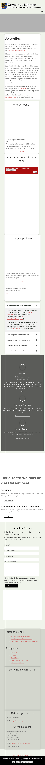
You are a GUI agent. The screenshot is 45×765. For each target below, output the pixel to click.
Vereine (13, 655)
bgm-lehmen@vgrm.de (19, 721)
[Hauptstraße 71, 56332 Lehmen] (22, 605)
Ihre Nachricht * (10, 562)
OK (13, 762)
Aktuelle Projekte (22, 405)
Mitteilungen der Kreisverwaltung (22, 639)
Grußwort (22, 373)
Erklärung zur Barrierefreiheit (22, 755)
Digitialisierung (22, 429)
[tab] (22, 305)
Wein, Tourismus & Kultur (19, 660)
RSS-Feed (23, 89)
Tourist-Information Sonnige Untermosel (24, 641)
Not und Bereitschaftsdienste (20, 636)
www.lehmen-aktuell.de (17, 50)
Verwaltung (14, 658)
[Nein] (43, 760)
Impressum (22, 752)
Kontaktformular (11, 97)
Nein (17, 762)
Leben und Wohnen (17, 663)
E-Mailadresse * (9, 551)
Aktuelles (14, 653)
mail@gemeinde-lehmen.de (21, 743)
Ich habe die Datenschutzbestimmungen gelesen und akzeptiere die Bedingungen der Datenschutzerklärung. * (20, 580)
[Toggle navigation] (42, 12)
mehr (22, 152)
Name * (7, 545)
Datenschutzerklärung (27, 762)
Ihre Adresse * (9, 556)
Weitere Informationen (22, 416)
